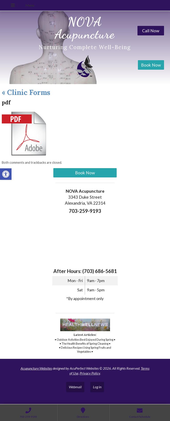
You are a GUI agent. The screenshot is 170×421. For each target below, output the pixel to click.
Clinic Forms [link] (26, 92)
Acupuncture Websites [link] (36, 368)
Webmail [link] (75, 387)
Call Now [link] (150, 30)
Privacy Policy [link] (90, 373)
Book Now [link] (151, 64)
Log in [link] (97, 387)
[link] (6, 174)
